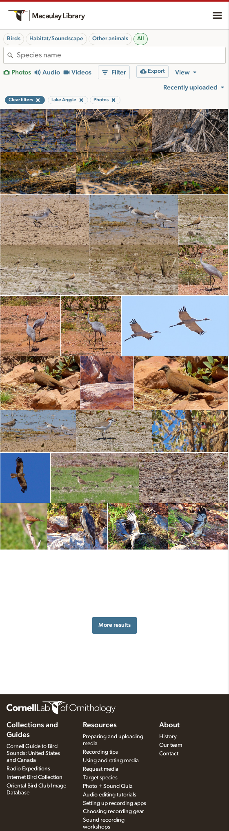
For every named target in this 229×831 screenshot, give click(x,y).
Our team (170, 745)
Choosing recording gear (113, 811)
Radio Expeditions (28, 769)
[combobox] (121, 55)
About (169, 725)
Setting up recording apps (114, 803)
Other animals (110, 38)
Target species (100, 778)
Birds (13, 38)
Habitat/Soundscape (56, 38)
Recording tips (100, 752)
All (140, 38)
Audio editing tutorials (109, 795)
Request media (100, 769)
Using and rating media (111, 760)
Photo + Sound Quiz (107, 786)
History (168, 736)
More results (114, 615)
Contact (168, 754)
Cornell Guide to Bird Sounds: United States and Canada (33, 753)
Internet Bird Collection (34, 777)
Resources (100, 725)
